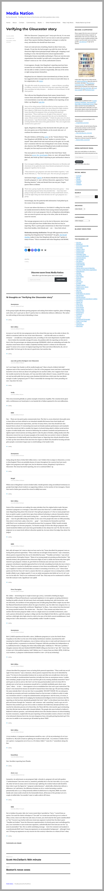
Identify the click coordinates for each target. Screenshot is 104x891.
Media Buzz (79, 292)
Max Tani (78, 290)
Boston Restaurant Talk (82, 246)
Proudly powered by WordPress (23, 884)
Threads (78, 179)
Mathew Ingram (80, 288)
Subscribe (61, 279)
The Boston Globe (89, 90)
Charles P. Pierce (80, 249)
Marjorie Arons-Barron (82, 287)
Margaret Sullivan (80, 285)
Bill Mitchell (79, 244)
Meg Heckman (80, 295)
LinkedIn (78, 182)
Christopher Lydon (81, 254)
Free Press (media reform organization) (86, 270)
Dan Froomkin (80, 259)
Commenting (30, 22)
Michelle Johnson (80, 297)
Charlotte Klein (80, 252)
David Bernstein (80, 263)
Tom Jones (79, 323)
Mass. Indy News (68, 22)
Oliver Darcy (79, 304)
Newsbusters (79, 300)
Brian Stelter (79, 247)
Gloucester (9, 40)
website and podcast (82, 81)
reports (39, 178)
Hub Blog (78, 273)
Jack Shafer (79, 275)
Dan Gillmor (79, 261)
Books (40, 22)
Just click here (83, 42)
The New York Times (86, 88)
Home (8, 22)
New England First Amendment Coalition (86, 299)
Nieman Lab (79, 302)
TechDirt (78, 317)
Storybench (79, 314)
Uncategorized (10, 38)
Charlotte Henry (80, 251)
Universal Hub (80, 324)
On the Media (79, 305)
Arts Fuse (78, 242)
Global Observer (80, 271)
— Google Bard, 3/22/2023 (82, 122)
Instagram (79, 184)
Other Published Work (53, 22)
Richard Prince (80, 312)
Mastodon (78, 181)
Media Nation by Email (83, 22)
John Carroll (79, 282)
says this (41, 102)
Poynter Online (80, 309)
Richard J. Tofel (80, 311)
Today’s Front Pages (81, 321)
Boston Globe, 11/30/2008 (83, 140)
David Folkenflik (80, 264)
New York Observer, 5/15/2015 (84, 133)
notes (46, 137)
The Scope (79, 316)
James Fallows (80, 276)
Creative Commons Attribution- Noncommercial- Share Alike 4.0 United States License (86, 102)
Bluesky (78, 177)
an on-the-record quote (40, 155)
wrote (41, 81)
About (15, 22)
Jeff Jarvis (78, 280)
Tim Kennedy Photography (83, 319)
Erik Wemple (79, 266)
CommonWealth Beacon (82, 256)
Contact (21, 22)
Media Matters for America (83, 293)
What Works (79, 326)
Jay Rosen (78, 278)
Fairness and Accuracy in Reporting (85, 268)
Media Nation (19, 13)
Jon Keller (78, 283)
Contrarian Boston (81, 258)
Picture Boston (80, 307)
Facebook (78, 176)
